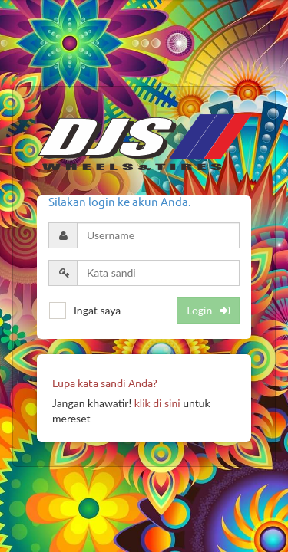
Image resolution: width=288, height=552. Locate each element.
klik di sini (157, 402)
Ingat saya (97, 310)
